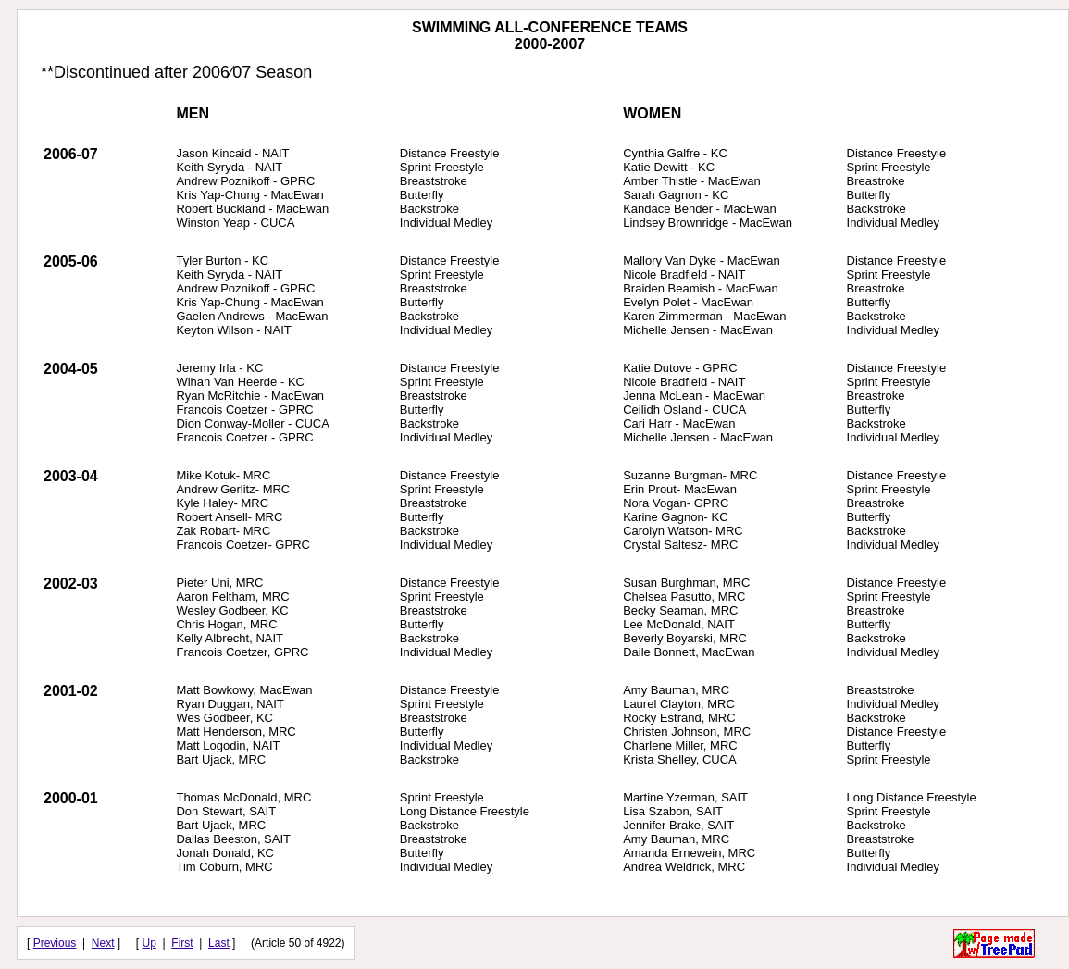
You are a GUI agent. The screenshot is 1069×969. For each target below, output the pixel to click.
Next (103, 943)
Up (149, 943)
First (182, 943)
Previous (55, 943)
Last (219, 943)
